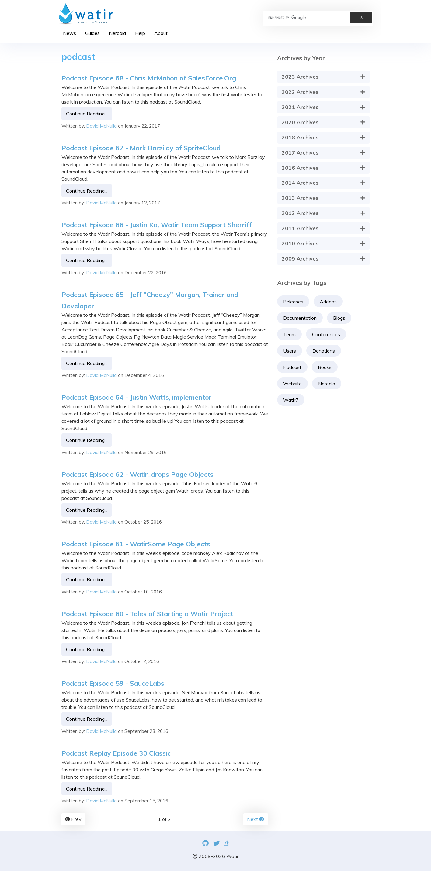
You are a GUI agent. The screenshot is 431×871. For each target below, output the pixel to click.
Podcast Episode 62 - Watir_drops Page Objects (137, 474)
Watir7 (290, 400)
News (69, 33)
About (161, 33)
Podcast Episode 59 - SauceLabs (112, 683)
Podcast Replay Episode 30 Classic (116, 753)
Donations (323, 351)
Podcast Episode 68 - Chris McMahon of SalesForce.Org (148, 78)
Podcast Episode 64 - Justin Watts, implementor (136, 397)
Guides (92, 33)
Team (289, 334)
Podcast (292, 367)
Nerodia (117, 33)
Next (255, 819)
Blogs (339, 318)
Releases (293, 302)
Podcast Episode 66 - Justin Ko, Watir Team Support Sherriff (156, 224)
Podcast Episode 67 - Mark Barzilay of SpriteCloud (141, 148)
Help (140, 33)
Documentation (300, 318)
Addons (328, 302)
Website (292, 384)
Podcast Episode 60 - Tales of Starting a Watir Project (147, 614)
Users (289, 351)
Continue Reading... (86, 114)
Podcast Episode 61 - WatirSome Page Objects (135, 544)
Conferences (326, 334)
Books (325, 367)
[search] (304, 18)
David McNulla (101, 125)
